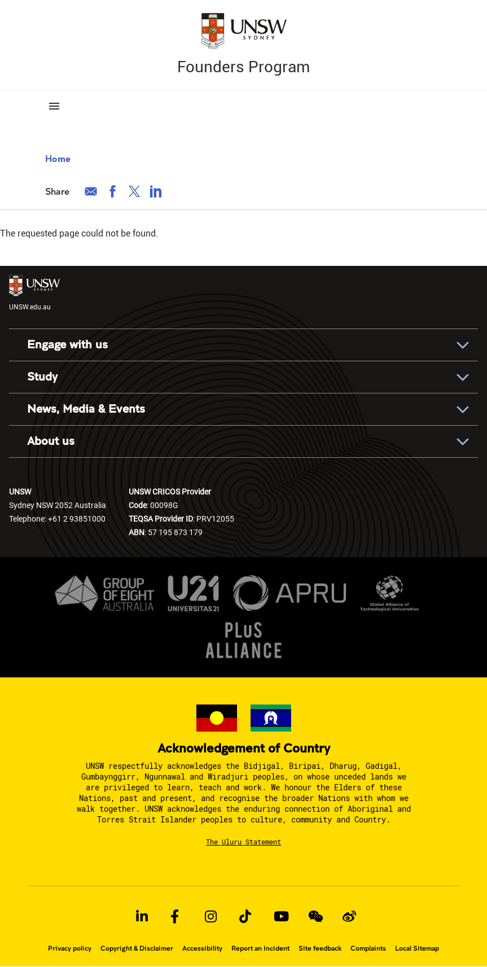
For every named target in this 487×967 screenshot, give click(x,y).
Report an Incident (260, 948)
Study (42, 376)
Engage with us (67, 344)
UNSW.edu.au (34, 292)
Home (58, 158)
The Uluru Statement (243, 841)
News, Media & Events (86, 408)
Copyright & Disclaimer (136, 948)
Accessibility (202, 948)
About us (50, 441)
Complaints (368, 948)
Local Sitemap (417, 948)
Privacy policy (69, 948)
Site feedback (320, 948)
